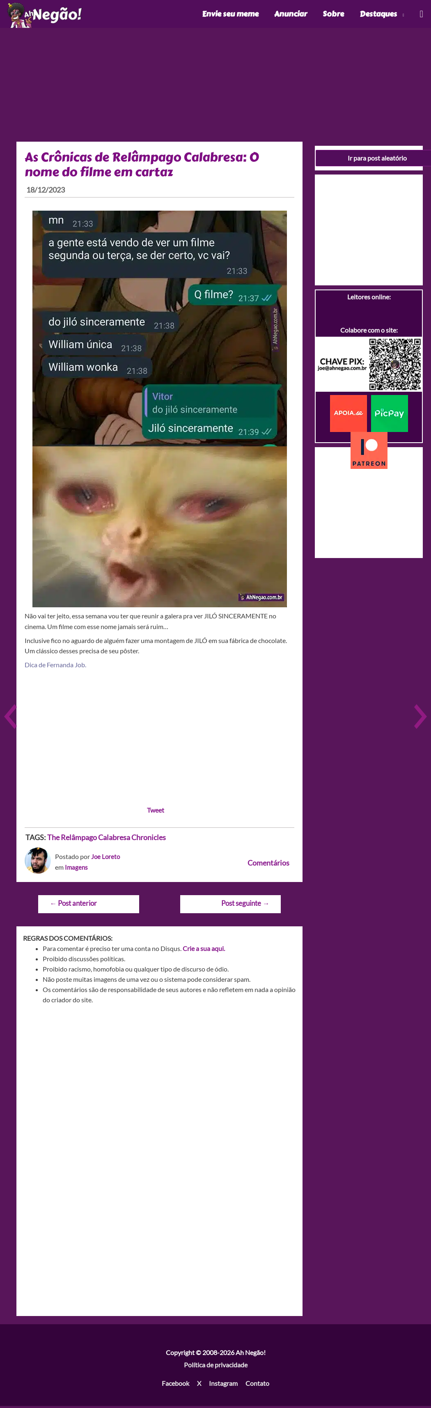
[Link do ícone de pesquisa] (421, 15)
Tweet (155, 812)
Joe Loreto (106, 858)
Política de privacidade (216, 1367)
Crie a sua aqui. (204, 950)
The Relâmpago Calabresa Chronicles (106, 839)
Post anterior (73, 905)
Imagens (77, 869)
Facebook (175, 1386)
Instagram (223, 1386)
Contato (257, 1386)
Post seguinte (245, 905)
